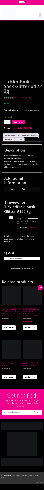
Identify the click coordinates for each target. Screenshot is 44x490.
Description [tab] (10, 141)
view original (33, 233)
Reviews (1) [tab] (10, 145)
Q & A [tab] (20, 145)
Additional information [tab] (27, 141)
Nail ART (20, 134)
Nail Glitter (29, 134)
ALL (15, 134)
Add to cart (18, 128)
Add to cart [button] (9, 333)
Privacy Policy (38, 488)
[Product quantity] (7, 128)
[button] (40, 15)
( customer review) (22, 103)
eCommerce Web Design (28, 481)
